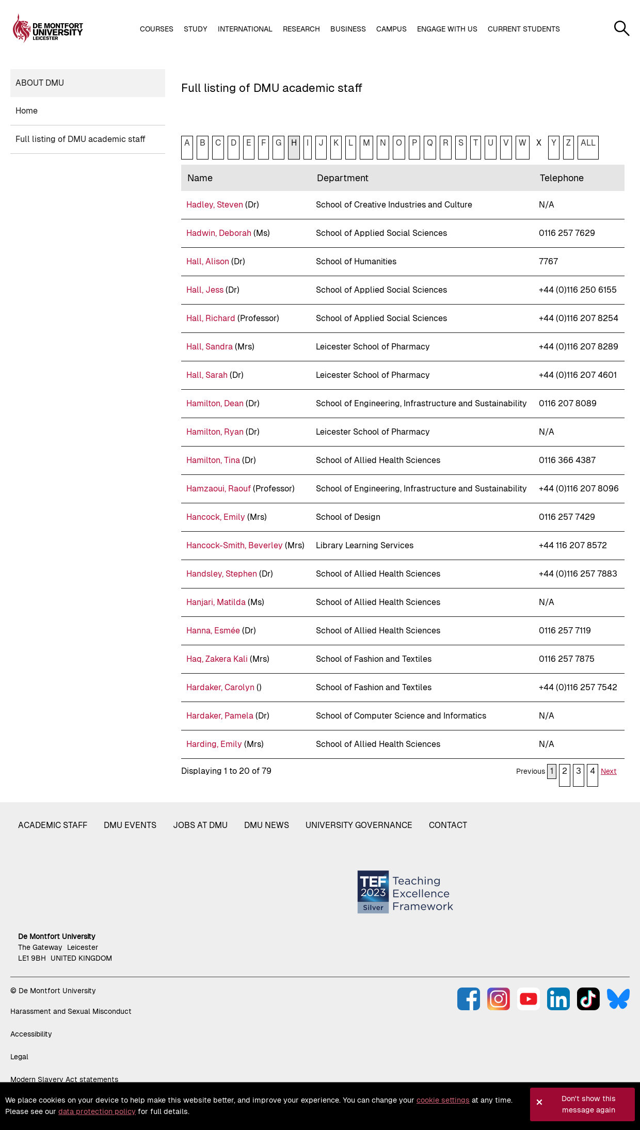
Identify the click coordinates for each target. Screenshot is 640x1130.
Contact (448, 825)
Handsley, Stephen (221, 574)
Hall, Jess (204, 290)
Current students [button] (524, 29)
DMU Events (130, 825)
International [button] (245, 29)
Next (609, 771)
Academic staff (52, 825)
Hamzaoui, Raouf (218, 489)
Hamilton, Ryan (215, 432)
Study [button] (195, 29)
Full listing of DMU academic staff (80, 139)
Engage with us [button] (447, 29)
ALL (588, 143)
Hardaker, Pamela (219, 716)
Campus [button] (391, 29)
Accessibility (31, 1034)
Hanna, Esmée (213, 630)
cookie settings (443, 1100)
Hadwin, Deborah (218, 233)
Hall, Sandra (209, 347)
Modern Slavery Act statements (64, 1079)
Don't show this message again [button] (589, 1104)
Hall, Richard (210, 318)
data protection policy (97, 1111)
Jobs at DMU (200, 825)
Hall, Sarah (207, 375)
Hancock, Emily (215, 517)
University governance (359, 825)
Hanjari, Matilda (216, 602)
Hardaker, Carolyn (220, 687)
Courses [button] (156, 29)
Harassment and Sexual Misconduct (71, 1011)
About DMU (39, 83)
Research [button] (301, 29)
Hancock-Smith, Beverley (234, 545)
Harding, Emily (214, 744)
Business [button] (348, 29)
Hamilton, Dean (215, 403)
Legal (19, 1057)
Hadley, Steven (214, 205)
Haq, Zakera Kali (217, 659)
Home (26, 111)
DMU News (266, 825)
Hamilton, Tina (213, 460)
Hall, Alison (207, 261)
